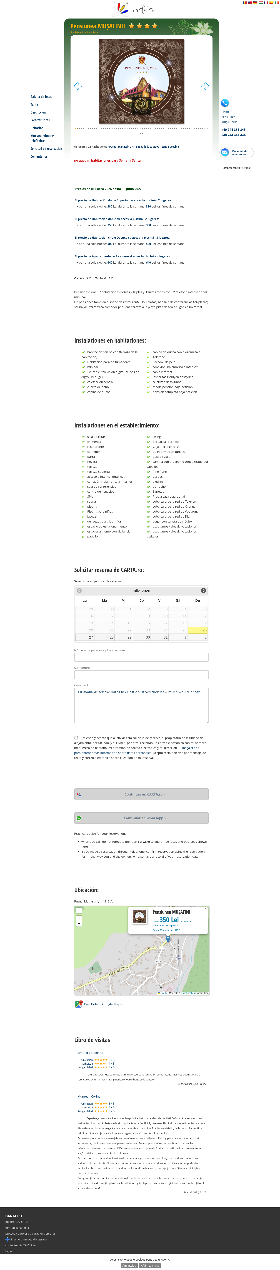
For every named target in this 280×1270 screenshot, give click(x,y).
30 (148, 637)
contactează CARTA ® (20, 1245)
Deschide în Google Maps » (99, 1004)
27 (91, 637)
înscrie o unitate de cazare (26, 1239)
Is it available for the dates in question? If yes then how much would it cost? (141, 705)
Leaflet (162, 993)
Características (40, 120)
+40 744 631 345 (233, 130)
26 (205, 630)
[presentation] (101, 774)
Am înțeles (129, 1265)
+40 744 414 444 (233, 135)
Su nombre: (82, 668)
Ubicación (37, 127)
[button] (168, 939)
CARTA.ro (13, 1216)
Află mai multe (150, 1265)
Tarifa (34, 104)
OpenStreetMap (188, 993)
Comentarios (39, 156)
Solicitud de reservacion (46, 148)
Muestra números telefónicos (42, 138)
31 (166, 637)
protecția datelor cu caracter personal (30, 1233)
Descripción (38, 112)
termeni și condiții (17, 1227)
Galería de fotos (41, 96)
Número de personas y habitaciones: (100, 650)
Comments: (82, 685)
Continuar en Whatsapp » (145, 818)
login (8, 1251)
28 (112, 637)
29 (129, 637)
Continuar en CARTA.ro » (145, 794)
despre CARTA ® (16, 1222)
